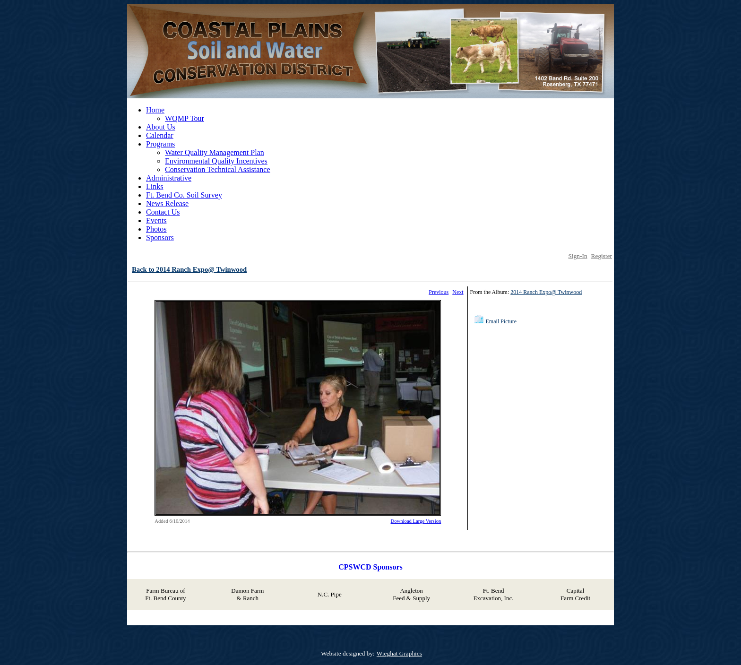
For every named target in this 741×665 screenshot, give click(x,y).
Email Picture (501, 321)
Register (601, 255)
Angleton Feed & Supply (411, 594)
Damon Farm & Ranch (247, 594)
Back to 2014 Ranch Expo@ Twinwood (189, 269)
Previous (438, 292)
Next (457, 292)
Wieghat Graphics (399, 653)
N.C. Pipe (330, 594)
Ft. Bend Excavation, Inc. (494, 594)
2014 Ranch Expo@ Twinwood (546, 292)
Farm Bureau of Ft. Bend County (165, 594)
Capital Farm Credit (575, 594)
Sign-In (578, 255)
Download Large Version (416, 521)
